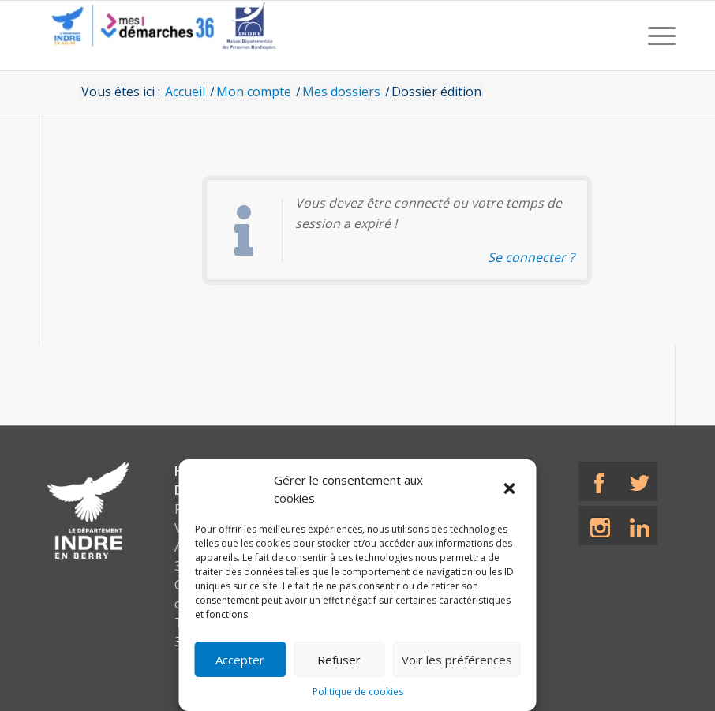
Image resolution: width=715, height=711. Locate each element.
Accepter (239, 660)
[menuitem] (658, 35)
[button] (511, 489)
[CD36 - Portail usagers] (157, 35)
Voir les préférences (457, 660)
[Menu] (658, 35)
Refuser (339, 660)
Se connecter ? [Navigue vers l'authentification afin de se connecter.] (531, 257)
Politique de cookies (358, 691)
